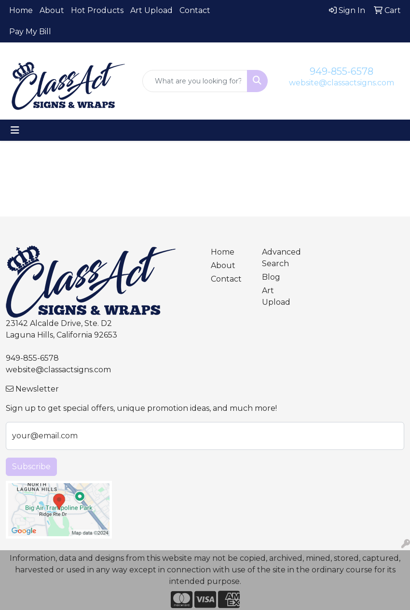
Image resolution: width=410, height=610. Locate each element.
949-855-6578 (341, 71)
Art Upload (151, 10)
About (52, 10)
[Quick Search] (194, 81)
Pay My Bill (30, 31)
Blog (271, 277)
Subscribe (31, 466)
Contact (194, 10)
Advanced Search (281, 257)
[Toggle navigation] (15, 130)
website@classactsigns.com (341, 82)
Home (21, 10)
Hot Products (97, 10)
